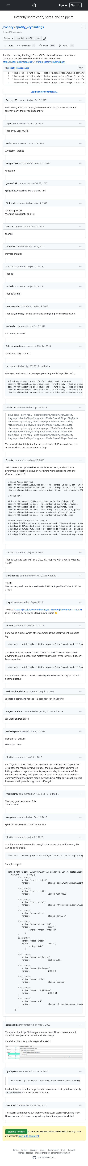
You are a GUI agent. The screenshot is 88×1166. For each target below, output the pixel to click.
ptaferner (11, 407)
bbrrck (9, 226)
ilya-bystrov (12, 1071)
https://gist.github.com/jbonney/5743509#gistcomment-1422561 (48, 609)
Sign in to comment (28, 1135)
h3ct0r (9, 552)
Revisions (26, 45)
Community (53, 1150)
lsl (7, 366)
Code (8, 45)
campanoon (12, 306)
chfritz (9, 625)
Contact (71, 1150)
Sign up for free (16, 1131)
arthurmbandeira (15, 691)
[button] (44, 38)
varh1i (9, 286)
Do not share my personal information (52, 1152)
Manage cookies (25, 1152)
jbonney (8, 27)
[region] (44, 77)
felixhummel (13, 346)
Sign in (63, 5)
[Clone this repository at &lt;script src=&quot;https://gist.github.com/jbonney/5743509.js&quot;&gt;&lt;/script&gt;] (28, 38)
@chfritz (9, 824)
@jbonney (18, 313)
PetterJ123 (11, 100)
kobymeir (11, 817)
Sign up (75, 5)
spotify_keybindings (30, 27)
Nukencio (11, 203)
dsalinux (10, 246)
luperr (9, 123)
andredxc (11, 326)
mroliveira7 (12, 793)
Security (33, 1150)
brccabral (11, 1105)
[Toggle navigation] (8, 5)
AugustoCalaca (14, 711)
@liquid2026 (12, 190)
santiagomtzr (13, 1024)
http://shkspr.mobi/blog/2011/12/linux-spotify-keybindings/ (34, 61)
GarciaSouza (12, 575)
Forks (66, 45)
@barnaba (29, 467)
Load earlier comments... (44, 91)
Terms (16, 1150)
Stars (47, 45)
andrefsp (11, 731)
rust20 (9, 266)
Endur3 (10, 143)
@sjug (16, 293)
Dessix (9, 460)
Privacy (24, 1150)
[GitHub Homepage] (34, 1158)
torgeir (9, 602)
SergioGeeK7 (13, 163)
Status (42, 1150)
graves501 (11, 183)
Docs (63, 1150)
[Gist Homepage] (34, 5)
